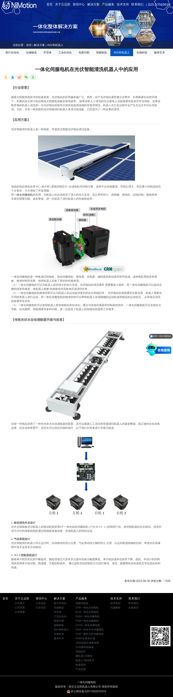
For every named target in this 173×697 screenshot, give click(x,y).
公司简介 (20, 603)
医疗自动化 (12, 52)
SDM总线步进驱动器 (87, 642)
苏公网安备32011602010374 (86, 691)
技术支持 (123, 4)
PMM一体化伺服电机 (88, 616)
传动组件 (81, 651)
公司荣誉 (20, 611)
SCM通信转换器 (85, 647)
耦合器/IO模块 (84, 655)
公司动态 (41, 603)
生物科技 (142, 52)
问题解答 (115, 607)
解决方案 (93, 4)
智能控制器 (82, 603)
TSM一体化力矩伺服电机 (90, 633)
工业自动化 (65, 52)
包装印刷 (84, 52)
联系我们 (137, 4)
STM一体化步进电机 (87, 607)
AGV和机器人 (55, 45)
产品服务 (108, 4)
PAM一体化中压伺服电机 (90, 629)
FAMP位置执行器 (85, 638)
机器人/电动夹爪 (85, 660)
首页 (49, 4)
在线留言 (134, 607)
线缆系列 (81, 664)
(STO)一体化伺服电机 (88, 625)
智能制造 (101, 52)
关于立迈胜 (62, 4)
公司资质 (20, 607)
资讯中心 (79, 4)
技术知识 (115, 603)
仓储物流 (31, 52)
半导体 (47, 52)
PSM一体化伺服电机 (87, 620)
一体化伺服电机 (23, 194)
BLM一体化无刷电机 (87, 611)
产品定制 (81, 669)
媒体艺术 (159, 52)
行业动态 (41, 607)
